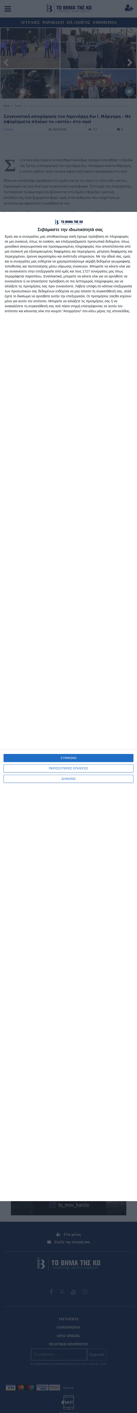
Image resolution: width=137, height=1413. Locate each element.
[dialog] (68, 706)
